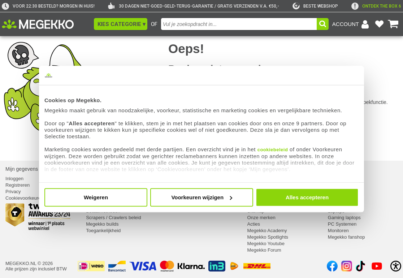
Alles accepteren (307, 197)
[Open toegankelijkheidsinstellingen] (395, 266)
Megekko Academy (267, 230)
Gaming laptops (344, 217)
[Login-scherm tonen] (351, 24)
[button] (120, 24)
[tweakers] (315, 6)
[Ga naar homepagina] (46, 24)
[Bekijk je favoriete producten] (379, 24)
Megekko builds (102, 224)
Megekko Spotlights (267, 237)
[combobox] (239, 24)
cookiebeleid (272, 149)
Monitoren (338, 230)
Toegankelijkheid (103, 230)
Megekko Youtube (266, 243)
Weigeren (96, 197)
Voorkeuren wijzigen (201, 197)
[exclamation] (376, 6)
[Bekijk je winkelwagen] (393, 24)
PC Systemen (342, 224)
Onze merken (261, 217)
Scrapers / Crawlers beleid (113, 217)
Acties (253, 224)
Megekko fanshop (346, 237)
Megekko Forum (264, 250)
